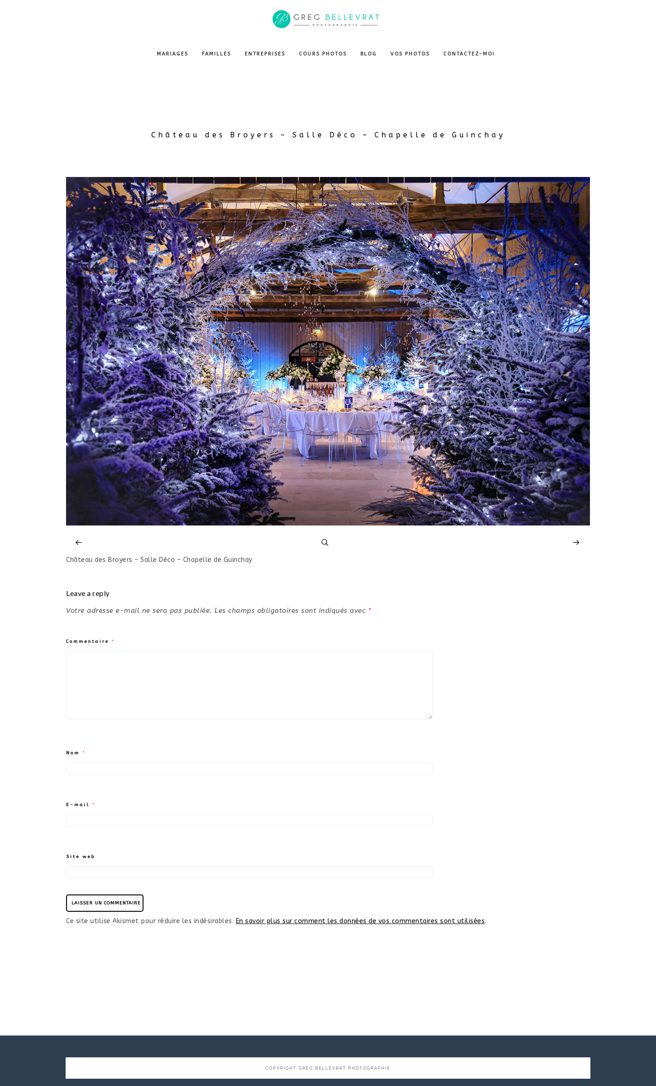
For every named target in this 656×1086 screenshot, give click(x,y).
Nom (76, 753)
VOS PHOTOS (410, 54)
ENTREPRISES (265, 54)
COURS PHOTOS (323, 54)
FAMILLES (216, 54)
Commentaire (90, 641)
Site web (80, 856)
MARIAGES (172, 54)
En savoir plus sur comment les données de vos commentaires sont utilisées (360, 921)
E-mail (81, 805)
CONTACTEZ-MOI (469, 54)
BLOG (368, 54)
